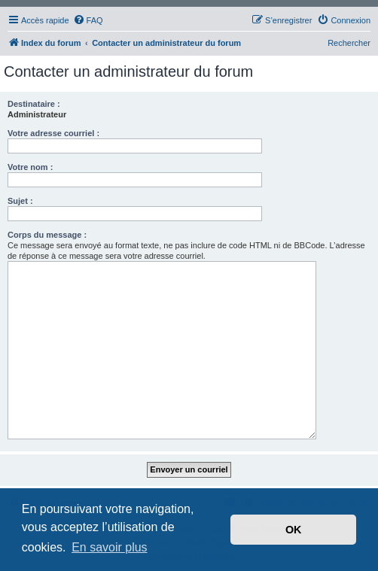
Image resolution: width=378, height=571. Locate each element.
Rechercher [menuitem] (349, 42)
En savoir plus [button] (110, 547)
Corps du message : (47, 234)
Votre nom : (30, 167)
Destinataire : (34, 103)
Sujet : (20, 200)
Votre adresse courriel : (53, 133)
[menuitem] (88, 20)
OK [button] (293, 530)
